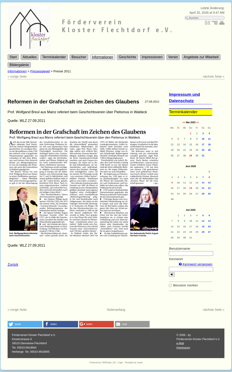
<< (184, 122)
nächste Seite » (213, 76)
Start (13, 57)
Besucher (79, 57)
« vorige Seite (17, 76)
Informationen (102, 57)
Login (120, 362)
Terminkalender (54, 57)
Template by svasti (133, 362)
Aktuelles (30, 57)
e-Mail (180, 343)
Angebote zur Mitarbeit (201, 57)
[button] (25, 324)
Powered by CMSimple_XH (103, 362)
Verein (173, 57)
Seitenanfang (116, 309)
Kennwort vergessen (195, 264)
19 (190, 188)
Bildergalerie (19, 65)
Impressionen (152, 57)
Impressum (183, 347)
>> (197, 122)
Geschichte (127, 57)
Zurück (13, 264)
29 (190, 155)
